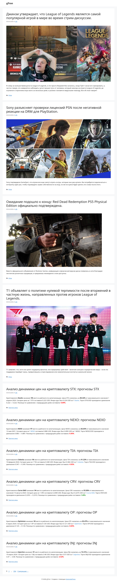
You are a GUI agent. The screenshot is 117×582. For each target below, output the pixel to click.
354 (15, 571)
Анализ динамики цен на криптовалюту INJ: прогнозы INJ (51, 543)
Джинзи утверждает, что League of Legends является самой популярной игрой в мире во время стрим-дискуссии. (53, 16)
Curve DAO (91, 493)
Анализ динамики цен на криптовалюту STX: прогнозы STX (52, 389)
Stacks (76, 400)
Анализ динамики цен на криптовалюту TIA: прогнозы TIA (52, 450)
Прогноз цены (13, 408)
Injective (77, 554)
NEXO (33, 431)
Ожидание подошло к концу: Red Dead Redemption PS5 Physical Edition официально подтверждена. (56, 203)
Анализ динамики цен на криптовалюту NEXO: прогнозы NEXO (56, 420)
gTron (9, 3)
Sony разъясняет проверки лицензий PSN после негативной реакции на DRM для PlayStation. (53, 109)
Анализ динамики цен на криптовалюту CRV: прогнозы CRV (53, 481)
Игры (10, 95)
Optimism (78, 524)
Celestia (80, 462)
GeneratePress (71, 579)
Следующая (23, 571)
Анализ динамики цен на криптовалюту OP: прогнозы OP (51, 512)
